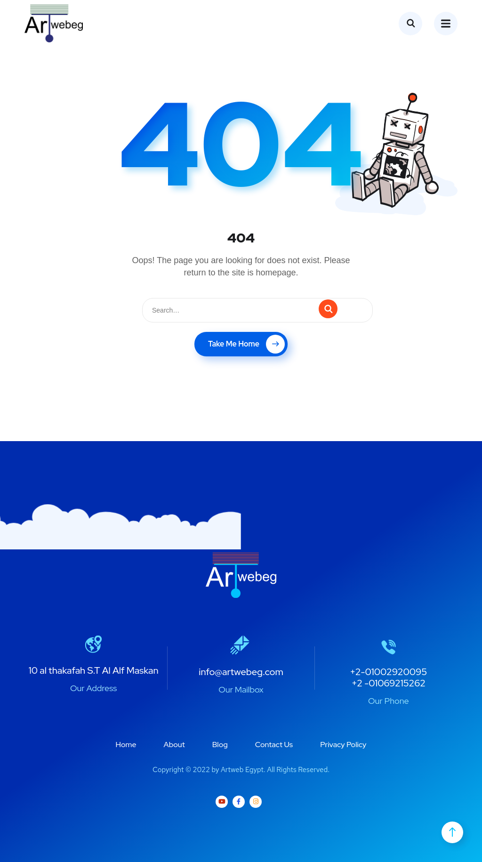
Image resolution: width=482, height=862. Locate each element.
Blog (220, 744)
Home (126, 744)
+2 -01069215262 (389, 683)
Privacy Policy (343, 744)
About (174, 744)
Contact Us (274, 744)
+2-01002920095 (388, 672)
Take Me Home (246, 344)
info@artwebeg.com (241, 672)
